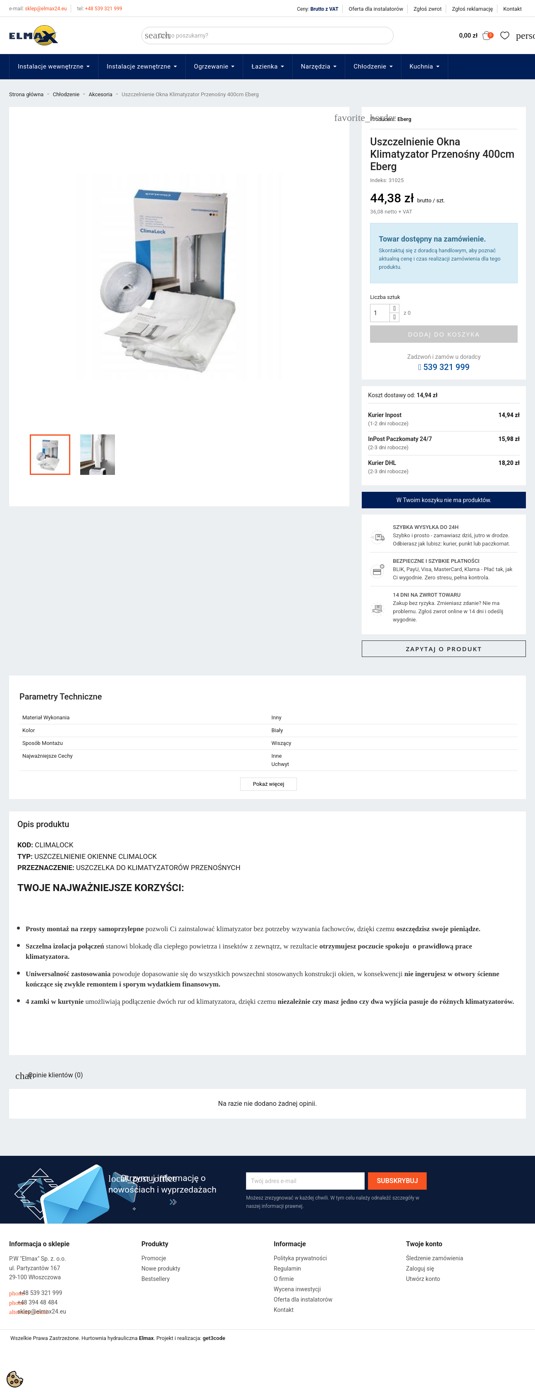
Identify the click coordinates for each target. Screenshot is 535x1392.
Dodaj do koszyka (444, 334)
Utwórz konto (423, 1279)
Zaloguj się (420, 1268)
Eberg (404, 119)
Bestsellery (155, 1279)
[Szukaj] (267, 35)
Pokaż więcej (268, 784)
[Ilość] (380, 313)
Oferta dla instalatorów (376, 9)
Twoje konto (424, 1244)
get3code (214, 1338)
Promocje (153, 1258)
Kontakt (512, 9)
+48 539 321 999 (99, 9)
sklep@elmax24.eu (38, 9)
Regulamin (287, 1268)
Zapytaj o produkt (444, 649)
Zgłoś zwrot (427, 9)
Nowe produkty (160, 1268)
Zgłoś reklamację (472, 9)
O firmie (284, 1279)
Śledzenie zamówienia (434, 1258)
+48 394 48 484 (33, 1302)
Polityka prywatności (300, 1258)
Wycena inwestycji (297, 1289)
